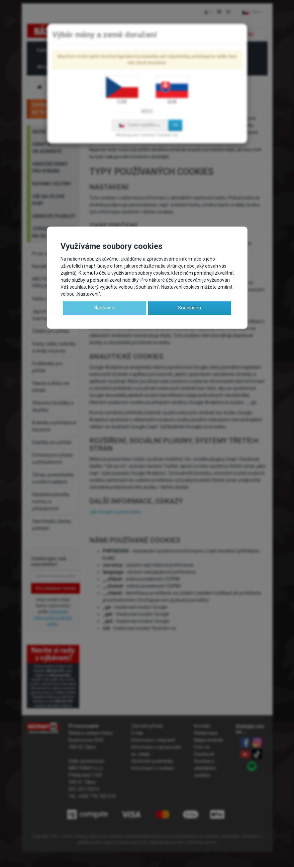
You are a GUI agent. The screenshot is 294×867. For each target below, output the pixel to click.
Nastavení (104, 308)
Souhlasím (189, 308)
